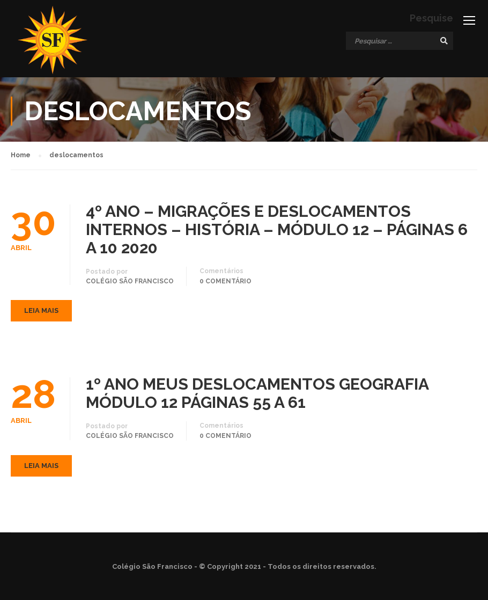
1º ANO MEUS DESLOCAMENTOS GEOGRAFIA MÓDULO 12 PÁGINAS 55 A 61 (257, 395)
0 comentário (225, 283)
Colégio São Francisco (130, 283)
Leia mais (41, 313)
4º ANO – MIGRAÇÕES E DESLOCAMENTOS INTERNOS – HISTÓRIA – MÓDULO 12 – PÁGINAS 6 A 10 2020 (277, 231)
